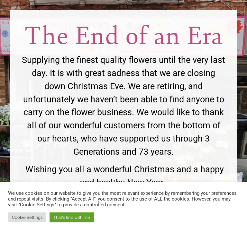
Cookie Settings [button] (27, 217)
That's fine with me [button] (71, 217)
